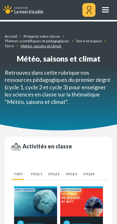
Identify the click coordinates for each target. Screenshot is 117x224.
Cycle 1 (36, 174)
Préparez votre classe (42, 36)
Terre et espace (89, 41)
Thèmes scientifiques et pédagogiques (37, 41)
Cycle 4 (88, 174)
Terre (9, 46)
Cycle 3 (71, 174)
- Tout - (18, 174)
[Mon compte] (88, 10)
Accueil (11, 36)
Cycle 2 (53, 174)
